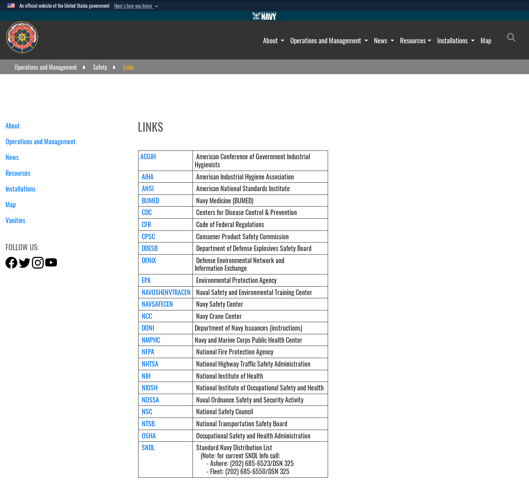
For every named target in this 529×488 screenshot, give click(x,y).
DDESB (150, 248)
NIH (146, 375)
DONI (148, 327)
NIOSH (150, 387)
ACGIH (148, 156)
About (271, 40)
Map (486, 40)
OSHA (149, 435)
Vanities (18, 220)
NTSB (148, 423)
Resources (413, 40)
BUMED (150, 200)
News (381, 40)
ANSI (148, 188)
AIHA (148, 176)
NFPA (148, 351)
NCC (147, 316)
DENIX (149, 260)
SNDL (148, 447)
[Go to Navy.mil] (264, 16)
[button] (137, 6)
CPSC (148, 236)
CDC (147, 212)
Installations (453, 40)
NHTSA (150, 363)
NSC (147, 411)
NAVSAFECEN (157, 304)
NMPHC (151, 340)
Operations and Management (326, 40)
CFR (146, 224)
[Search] (513, 38)
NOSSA (150, 399)
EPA (146, 280)
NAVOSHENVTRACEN (166, 292)
